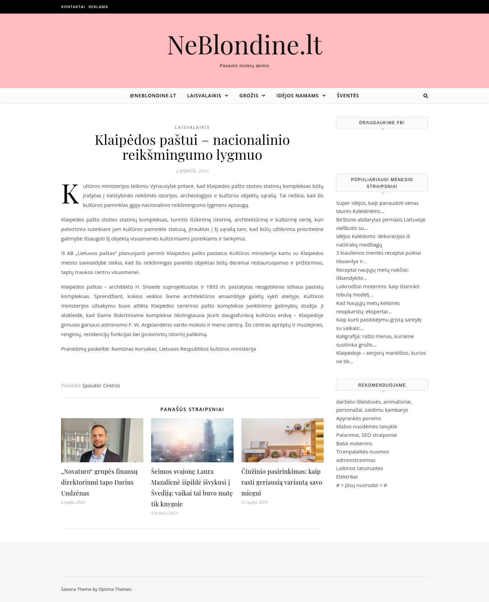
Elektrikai (347, 476)
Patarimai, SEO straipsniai (366, 434)
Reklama (98, 6)
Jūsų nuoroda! (361, 485)
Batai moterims (354, 443)
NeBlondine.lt (244, 44)
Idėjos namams (297, 95)
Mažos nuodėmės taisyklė (366, 426)
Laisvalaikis (204, 95)
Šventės (348, 95)
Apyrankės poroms (358, 418)
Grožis (248, 95)
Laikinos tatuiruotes (359, 468)
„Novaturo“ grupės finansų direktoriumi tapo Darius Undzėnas (99, 482)
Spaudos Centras (101, 385)
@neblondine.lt (153, 95)
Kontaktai (73, 6)
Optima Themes (114, 589)
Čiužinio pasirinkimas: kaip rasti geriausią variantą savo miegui (282, 482)
